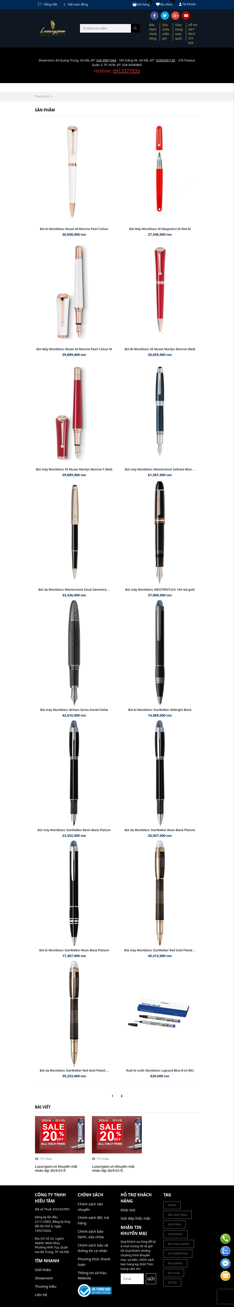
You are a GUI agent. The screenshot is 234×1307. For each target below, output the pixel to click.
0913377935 (126, 71)
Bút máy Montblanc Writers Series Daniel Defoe (74, 710)
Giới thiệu (43, 1269)
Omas (172, 1205)
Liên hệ (41, 1294)
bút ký (172, 1282)
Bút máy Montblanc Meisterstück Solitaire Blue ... (160, 469)
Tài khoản (187, 4)
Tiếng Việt (47, 4)
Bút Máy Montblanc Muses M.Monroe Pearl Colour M (74, 349)
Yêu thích (165, 4)
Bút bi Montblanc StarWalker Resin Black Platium (74, 950)
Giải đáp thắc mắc (136, 1218)
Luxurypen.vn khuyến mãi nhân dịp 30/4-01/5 (56, 1168)
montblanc (175, 1234)
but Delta (174, 1224)
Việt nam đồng (76, 4)
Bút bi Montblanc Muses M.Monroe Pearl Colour (74, 229)
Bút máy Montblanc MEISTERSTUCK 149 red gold (159, 590)
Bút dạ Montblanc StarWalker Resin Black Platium (159, 830)
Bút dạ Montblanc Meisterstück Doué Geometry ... (74, 590)
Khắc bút (128, 1209)
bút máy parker (179, 1244)
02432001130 (166, 60)
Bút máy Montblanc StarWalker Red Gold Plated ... (160, 950)
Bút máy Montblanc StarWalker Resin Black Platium (74, 830)
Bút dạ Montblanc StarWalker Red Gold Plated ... (74, 1070)
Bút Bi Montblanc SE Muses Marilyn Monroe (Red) (159, 349)
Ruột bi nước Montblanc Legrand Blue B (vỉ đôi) (160, 1070)
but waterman (178, 1253)
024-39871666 (106, 60)
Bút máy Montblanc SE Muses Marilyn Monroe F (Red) (74, 469)
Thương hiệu (45, 1286)
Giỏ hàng (142, 4)
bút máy (174, 1273)
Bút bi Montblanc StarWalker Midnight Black (160, 710)
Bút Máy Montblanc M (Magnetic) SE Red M (160, 229)
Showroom (44, 1278)
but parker (175, 1263)
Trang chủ (42, 96)
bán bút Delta (177, 1215)
